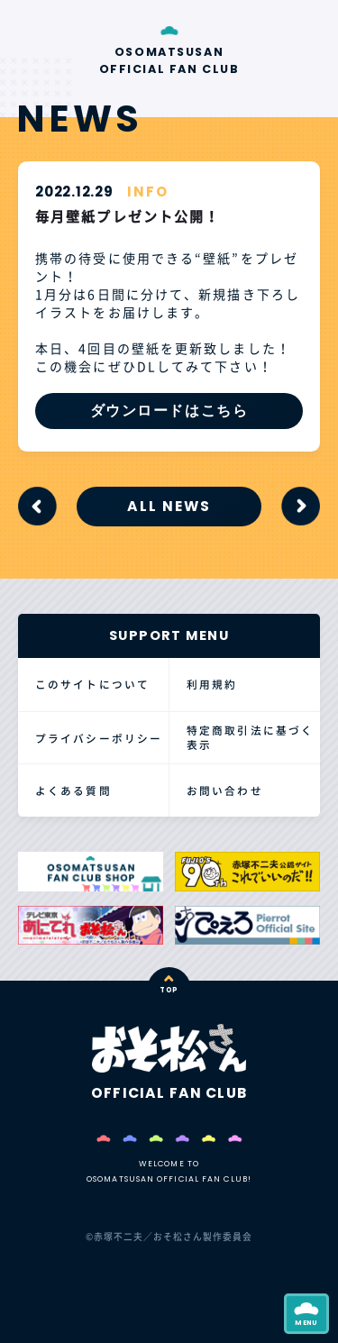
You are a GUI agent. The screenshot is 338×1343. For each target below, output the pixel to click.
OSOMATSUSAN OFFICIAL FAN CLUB (169, 61)
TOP (169, 990)
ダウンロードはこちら (169, 410)
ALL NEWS (169, 506)
